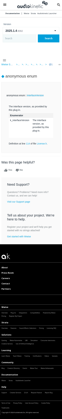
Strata (4, 322)
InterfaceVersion (35, 95)
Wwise (4, 307)
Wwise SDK (7, 64)
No (19, 170)
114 (28, 143)
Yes (8, 170)
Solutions (6, 334)
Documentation (12, 13)
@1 (51, 64)
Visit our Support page (18, 201)
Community (7, 362)
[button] (4, 5)
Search (49, 38)
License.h (42, 143)
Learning (6, 350)
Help (3, 387)
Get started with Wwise (19, 236)
